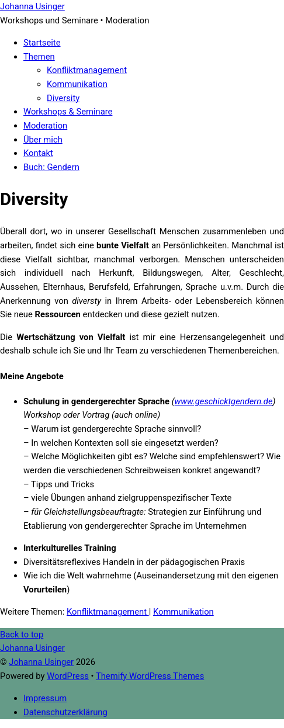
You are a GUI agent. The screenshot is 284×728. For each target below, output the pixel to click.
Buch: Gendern (51, 167)
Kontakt (38, 153)
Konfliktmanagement (87, 70)
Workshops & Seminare (67, 111)
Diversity (63, 98)
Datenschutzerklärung (65, 712)
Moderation (45, 125)
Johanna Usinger (41, 662)
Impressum (45, 698)
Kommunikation (77, 84)
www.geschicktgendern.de (224, 401)
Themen (39, 56)
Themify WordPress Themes (150, 676)
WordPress (68, 676)
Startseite (42, 42)
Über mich (43, 139)
